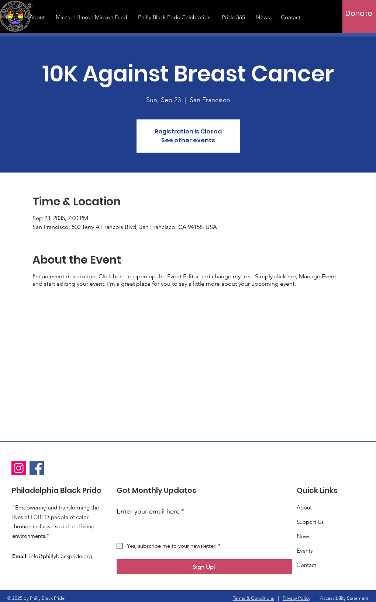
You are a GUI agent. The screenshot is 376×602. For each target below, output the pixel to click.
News (303, 536)
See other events (188, 140)
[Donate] (359, 13)
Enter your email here (150, 511)
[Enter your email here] (202, 526)
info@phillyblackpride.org (60, 556)
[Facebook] (37, 468)
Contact (306, 564)
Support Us (310, 521)
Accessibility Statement (344, 598)
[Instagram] (18, 468)
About (304, 507)
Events (305, 550)
